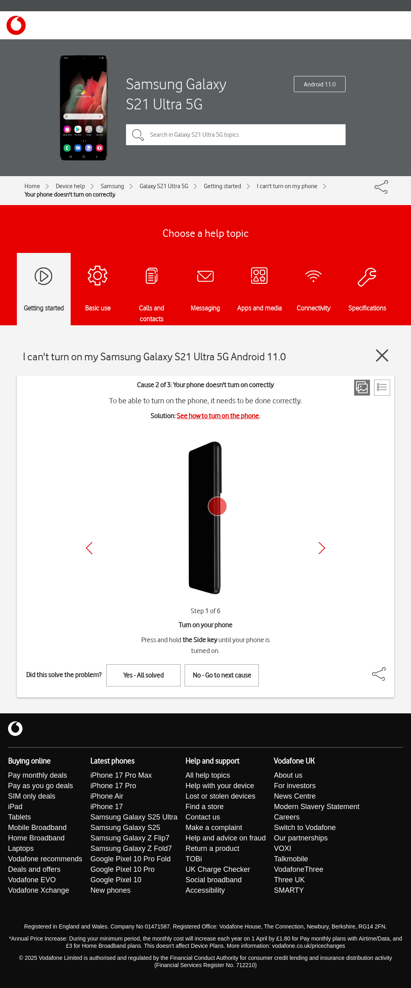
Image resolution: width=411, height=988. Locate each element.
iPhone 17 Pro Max (121, 775)
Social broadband (213, 880)
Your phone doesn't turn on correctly (69, 194)
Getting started (222, 186)
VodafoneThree (298, 869)
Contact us (202, 817)
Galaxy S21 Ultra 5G (164, 186)
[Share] (388, 670)
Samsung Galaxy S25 (125, 828)
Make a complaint (213, 828)
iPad (15, 807)
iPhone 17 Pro (113, 786)
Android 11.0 (320, 84)
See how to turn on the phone (218, 416)
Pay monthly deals (37, 775)
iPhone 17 (106, 807)
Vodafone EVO (32, 880)
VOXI (282, 848)
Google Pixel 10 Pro (122, 869)
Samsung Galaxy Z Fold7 (131, 848)
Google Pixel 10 (115, 880)
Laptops (21, 848)
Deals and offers (34, 869)
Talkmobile (291, 859)
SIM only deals (31, 796)
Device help (70, 186)
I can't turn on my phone (287, 186)
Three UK (289, 880)
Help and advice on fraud (225, 838)
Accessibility (205, 890)
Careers (286, 817)
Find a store (204, 807)
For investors (294, 786)
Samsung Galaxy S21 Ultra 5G (176, 94)
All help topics (207, 775)
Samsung (112, 186)
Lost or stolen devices (220, 796)
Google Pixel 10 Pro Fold (130, 859)
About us (288, 775)
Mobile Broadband (37, 828)
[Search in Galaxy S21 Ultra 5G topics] (236, 134)
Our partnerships (301, 838)
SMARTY (289, 890)
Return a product (212, 848)
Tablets (19, 817)
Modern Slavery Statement (316, 807)
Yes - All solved (143, 675)
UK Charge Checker (217, 869)
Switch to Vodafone (305, 828)
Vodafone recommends (45, 859)
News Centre (294, 796)
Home (32, 186)
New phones (110, 890)
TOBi (193, 859)
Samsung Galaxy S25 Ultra (133, 817)
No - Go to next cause (222, 675)
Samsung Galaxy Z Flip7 (129, 838)
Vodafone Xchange (38, 890)
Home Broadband (36, 838)
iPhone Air (106, 796)
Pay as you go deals (40, 786)
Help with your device (219, 786)
